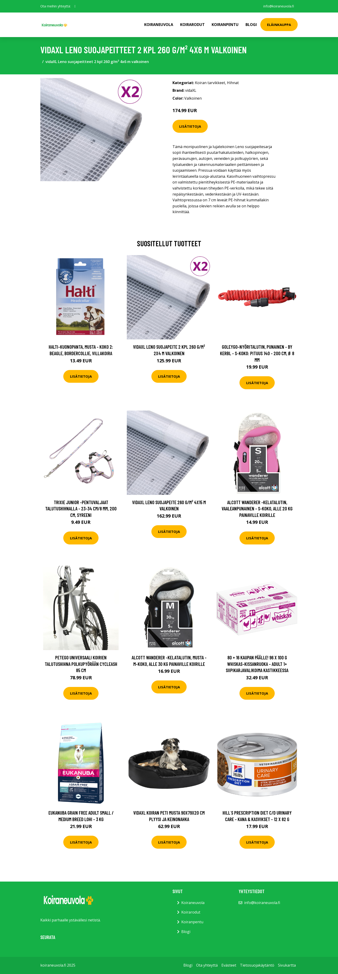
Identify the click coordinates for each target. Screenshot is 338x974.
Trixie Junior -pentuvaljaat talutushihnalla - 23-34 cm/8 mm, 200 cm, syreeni (81, 508)
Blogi (251, 24)
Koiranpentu (225, 24)
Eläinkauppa (279, 24)
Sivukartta (287, 965)
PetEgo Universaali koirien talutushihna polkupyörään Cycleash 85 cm (81, 664)
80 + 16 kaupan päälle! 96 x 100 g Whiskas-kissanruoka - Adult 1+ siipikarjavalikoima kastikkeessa (257, 664)
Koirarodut (192, 24)
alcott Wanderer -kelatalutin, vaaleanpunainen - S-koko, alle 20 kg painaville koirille (257, 508)
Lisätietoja (190, 126)
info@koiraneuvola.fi (278, 6)
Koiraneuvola (158, 24)
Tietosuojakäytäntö (257, 965)
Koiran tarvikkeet (210, 82)
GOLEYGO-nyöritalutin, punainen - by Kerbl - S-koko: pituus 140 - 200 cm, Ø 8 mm (257, 353)
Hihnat (233, 82)
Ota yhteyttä (207, 965)
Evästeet (228, 965)
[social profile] (75, 6)
